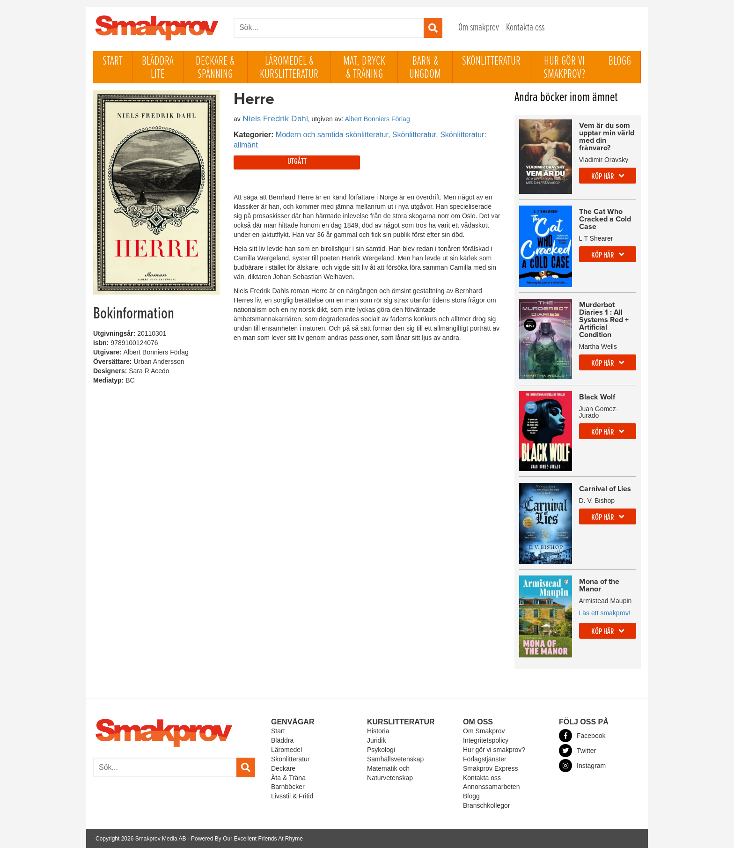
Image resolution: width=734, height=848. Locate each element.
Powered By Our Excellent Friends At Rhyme (247, 838)
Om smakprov (478, 28)
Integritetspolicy (485, 740)
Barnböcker (288, 786)
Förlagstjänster (484, 759)
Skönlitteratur (491, 61)
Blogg (620, 61)
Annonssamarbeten (491, 786)
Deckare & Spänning (215, 67)
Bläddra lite (158, 67)
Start (113, 61)
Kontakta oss (525, 28)
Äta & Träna (288, 778)
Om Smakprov (484, 731)
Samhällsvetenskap (395, 759)
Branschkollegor (486, 805)
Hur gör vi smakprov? (564, 67)
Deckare (283, 768)
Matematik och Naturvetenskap (390, 773)
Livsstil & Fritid (292, 796)
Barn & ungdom (425, 67)
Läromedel (286, 749)
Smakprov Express (490, 768)
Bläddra (282, 740)
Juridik (376, 740)
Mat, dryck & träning (364, 67)
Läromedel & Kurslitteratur (289, 67)
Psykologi (381, 749)
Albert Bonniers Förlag (377, 119)
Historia (378, 731)
